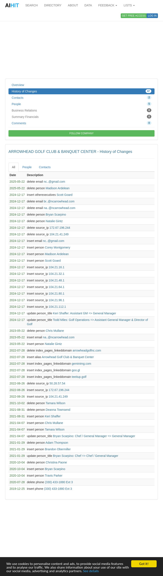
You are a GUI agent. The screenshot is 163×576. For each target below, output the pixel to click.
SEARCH (31, 5)
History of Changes (81, 91)
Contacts (81, 97)
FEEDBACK (107, 5)
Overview (18, 85)
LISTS (129, 5)
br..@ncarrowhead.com (59, 201)
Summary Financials (81, 117)
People (81, 104)
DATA (88, 5)
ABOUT (73, 5)
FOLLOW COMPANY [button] (81, 133)
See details (91, 571)
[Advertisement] (81, 44)
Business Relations (81, 110)
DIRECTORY (53, 5)
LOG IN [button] (152, 15)
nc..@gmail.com (54, 181)
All (13, 167)
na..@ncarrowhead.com (59, 208)
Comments (81, 123)
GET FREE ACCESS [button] (134, 15)
